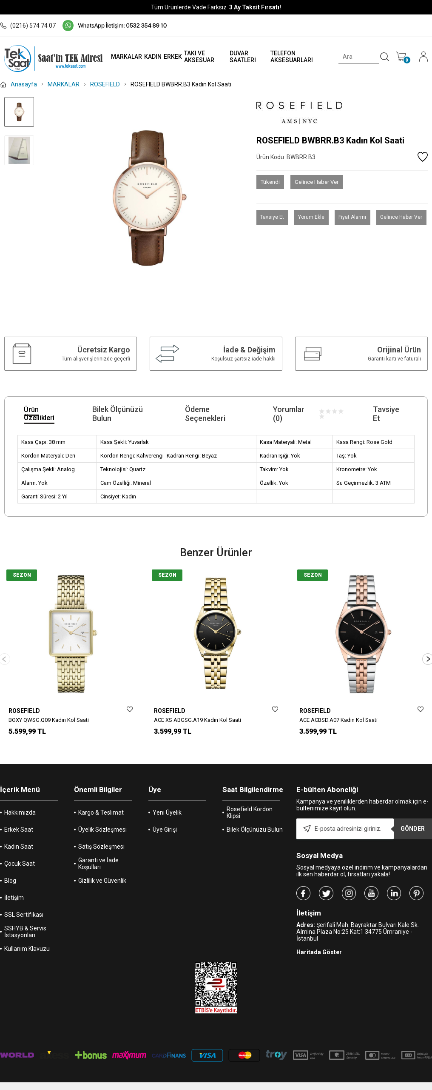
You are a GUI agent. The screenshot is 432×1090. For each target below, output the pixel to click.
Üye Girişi (165, 822)
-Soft (172, 1086)
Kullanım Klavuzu (27, 941)
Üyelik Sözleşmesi (102, 822)
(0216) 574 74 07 (28, 25)
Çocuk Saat (19, 856)
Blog (10, 873)
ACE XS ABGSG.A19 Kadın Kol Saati (197, 720)
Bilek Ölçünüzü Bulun (255, 822)
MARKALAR (119, 56)
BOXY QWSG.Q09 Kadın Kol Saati (49, 720)
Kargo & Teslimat (101, 805)
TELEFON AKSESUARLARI (288, 56)
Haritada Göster (319, 944)
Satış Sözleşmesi (101, 839)
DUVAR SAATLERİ (238, 56)
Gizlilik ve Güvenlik (102, 873)
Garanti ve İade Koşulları (98, 856)
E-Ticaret (190, 1086)
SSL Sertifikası (23, 907)
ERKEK (166, 56)
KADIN (146, 56)
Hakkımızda (20, 805)
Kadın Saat (18, 839)
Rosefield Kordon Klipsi (250, 805)
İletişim (14, 890)
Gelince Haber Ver (316, 182)
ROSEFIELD (24, 710)
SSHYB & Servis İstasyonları (25, 924)
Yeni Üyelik (167, 805)
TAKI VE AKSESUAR (192, 56)
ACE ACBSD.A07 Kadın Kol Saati (338, 720)
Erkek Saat (18, 822)
